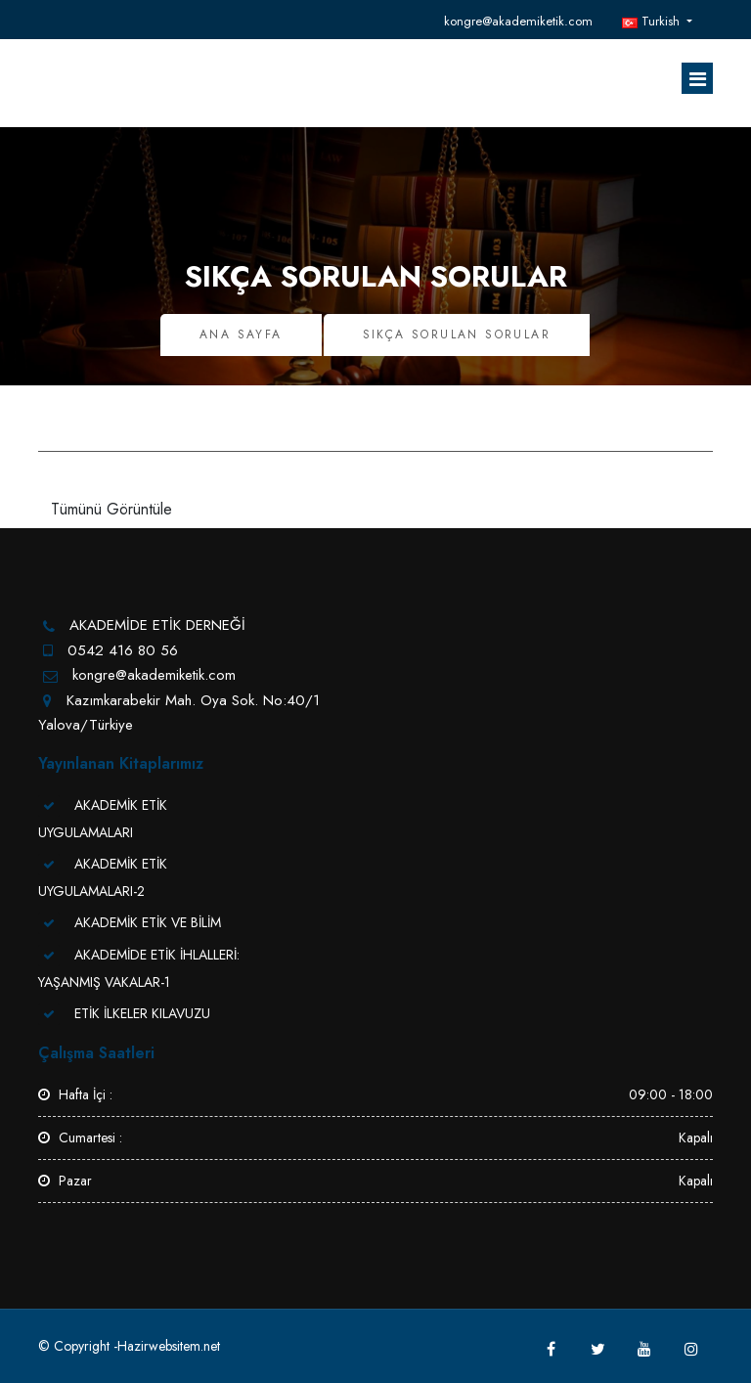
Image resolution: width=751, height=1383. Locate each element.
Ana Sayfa (241, 334)
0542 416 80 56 (122, 650)
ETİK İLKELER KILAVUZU (142, 1013)
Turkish (653, 21)
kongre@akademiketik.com (518, 21)
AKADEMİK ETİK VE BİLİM (147, 922)
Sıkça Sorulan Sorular (457, 334)
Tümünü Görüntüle (111, 509)
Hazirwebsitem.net (168, 1346)
